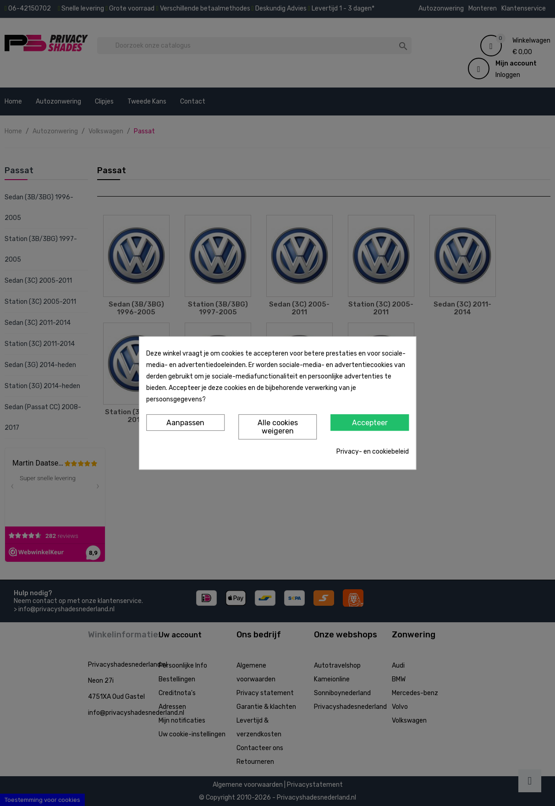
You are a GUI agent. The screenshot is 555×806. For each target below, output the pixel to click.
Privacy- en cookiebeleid (372, 451)
